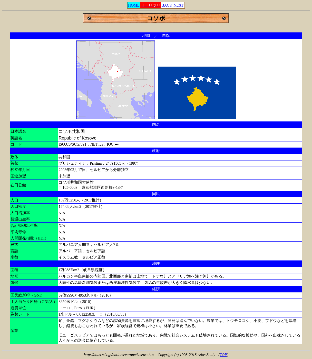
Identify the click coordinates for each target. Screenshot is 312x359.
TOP (223, 355)
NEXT (179, 5)
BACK (167, 5)
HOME (133, 5)
